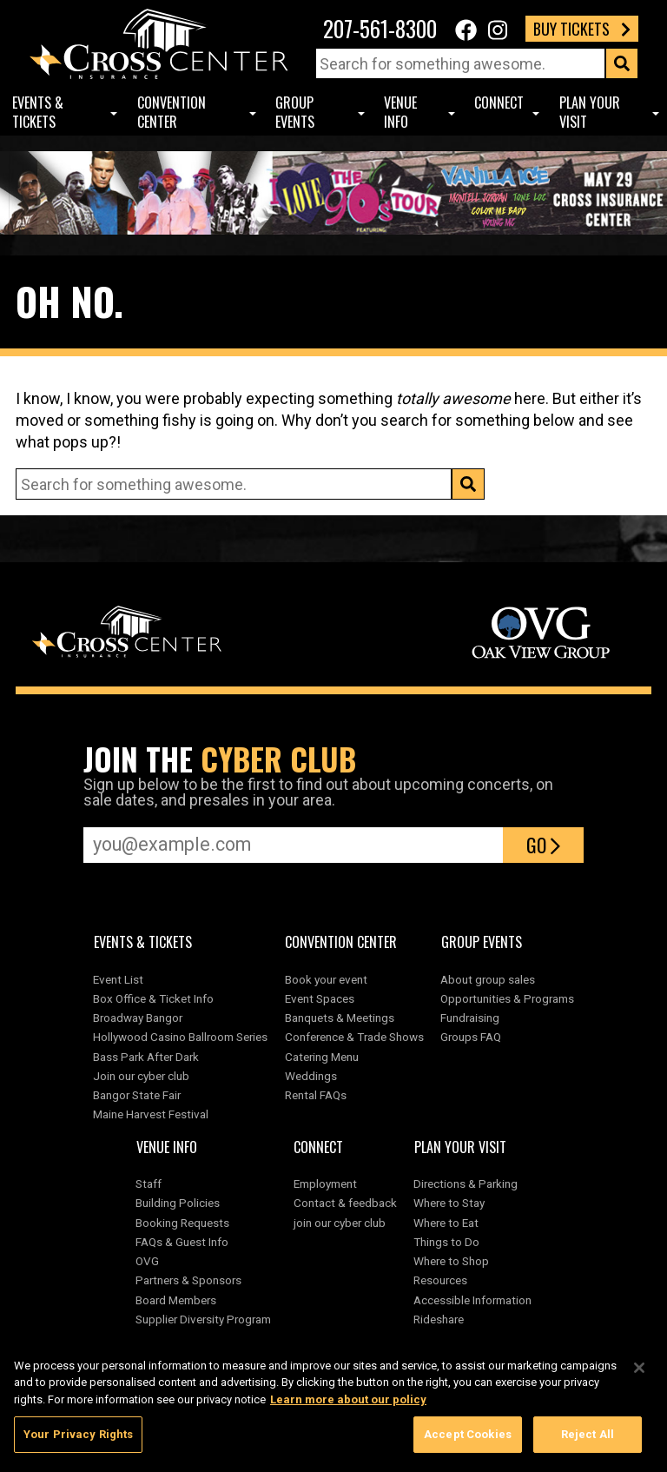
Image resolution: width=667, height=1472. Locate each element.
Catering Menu (322, 1057)
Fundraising (469, 1017)
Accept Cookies (468, 1438)
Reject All (587, 1438)
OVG (147, 1261)
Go (543, 845)
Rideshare (438, 1319)
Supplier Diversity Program (205, 1319)
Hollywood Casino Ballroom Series (180, 1037)
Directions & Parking (465, 1183)
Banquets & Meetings (339, 1017)
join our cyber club (340, 1223)
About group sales (487, 979)
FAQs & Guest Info (181, 1242)
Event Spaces (319, 998)
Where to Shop (451, 1261)
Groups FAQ (470, 1037)
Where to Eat (446, 1223)
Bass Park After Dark (146, 1057)
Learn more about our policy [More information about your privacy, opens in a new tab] (348, 1402)
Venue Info (400, 112)
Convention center (171, 112)
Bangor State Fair (137, 1095)
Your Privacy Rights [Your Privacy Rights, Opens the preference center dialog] (78, 1438)
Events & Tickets (37, 112)
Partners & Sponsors (188, 1280)
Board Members (175, 1300)
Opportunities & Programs (507, 998)
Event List (118, 979)
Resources (440, 1280)
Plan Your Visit (589, 112)
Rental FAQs (316, 1095)
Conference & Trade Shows (354, 1037)
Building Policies (177, 1203)
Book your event (326, 979)
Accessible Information (472, 1300)
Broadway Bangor (137, 1017)
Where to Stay (449, 1203)
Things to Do (446, 1242)
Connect (499, 102)
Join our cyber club (141, 1076)
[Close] (639, 1371)
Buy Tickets (582, 28)
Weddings (311, 1076)
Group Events (294, 112)
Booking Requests (182, 1223)
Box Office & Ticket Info (153, 998)
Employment (325, 1183)
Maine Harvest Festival (150, 1114)
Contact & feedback (345, 1203)
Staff (148, 1183)
